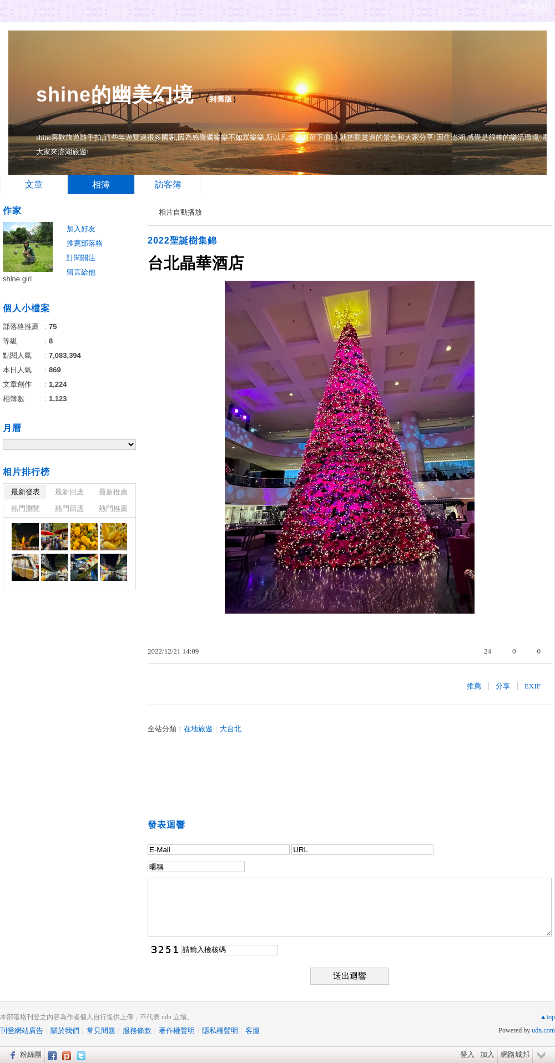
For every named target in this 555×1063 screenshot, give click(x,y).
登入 (467, 1054)
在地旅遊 (198, 729)
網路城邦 (515, 1054)
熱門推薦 (113, 508)
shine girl (17, 279)
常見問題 (101, 1030)
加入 (487, 1054)
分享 (503, 686)
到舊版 (221, 99)
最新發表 (25, 492)
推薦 (474, 686)
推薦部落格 (85, 243)
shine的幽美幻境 (115, 94)
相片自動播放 (180, 212)
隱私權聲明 (220, 1030)
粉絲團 (31, 1054)
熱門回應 (69, 508)
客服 (252, 1030)
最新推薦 (113, 492)
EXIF (532, 686)
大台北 (230, 729)
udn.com (543, 1030)
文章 (34, 184)
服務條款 (137, 1030)
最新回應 (69, 492)
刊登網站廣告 (21, 1030)
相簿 (101, 184)
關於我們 (65, 1030)
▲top (547, 1017)
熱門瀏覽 (25, 508)
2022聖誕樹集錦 (182, 240)
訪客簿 (168, 184)
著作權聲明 (177, 1030)
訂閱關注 (81, 258)
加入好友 (81, 229)
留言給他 (81, 272)
